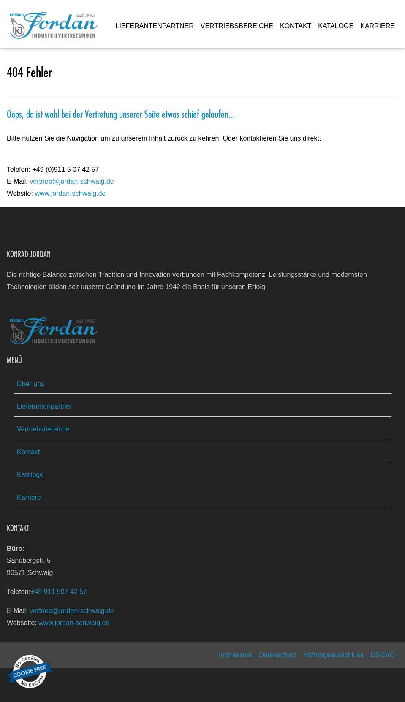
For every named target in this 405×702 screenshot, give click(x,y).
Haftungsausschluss (333, 655)
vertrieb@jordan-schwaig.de (72, 181)
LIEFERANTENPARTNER (155, 26)
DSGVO (382, 655)
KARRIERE (377, 26)
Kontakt (28, 451)
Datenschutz (277, 655)
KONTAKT (295, 26)
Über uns (30, 384)
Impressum (235, 655)
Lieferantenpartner (44, 406)
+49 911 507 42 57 (58, 591)
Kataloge (30, 474)
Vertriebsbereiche (43, 429)
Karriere (29, 497)
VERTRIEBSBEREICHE (237, 26)
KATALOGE (335, 26)
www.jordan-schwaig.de (70, 193)
